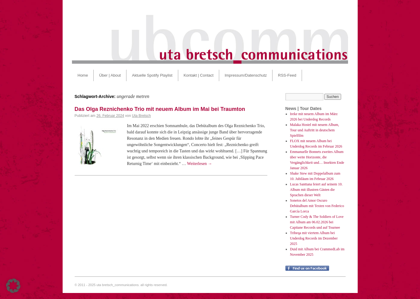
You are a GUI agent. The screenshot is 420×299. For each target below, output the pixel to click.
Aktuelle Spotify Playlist (152, 75)
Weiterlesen (199, 163)
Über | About (110, 75)
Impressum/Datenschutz (246, 75)
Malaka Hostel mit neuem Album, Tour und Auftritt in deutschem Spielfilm (314, 130)
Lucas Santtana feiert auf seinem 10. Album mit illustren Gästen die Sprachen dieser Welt (316, 189)
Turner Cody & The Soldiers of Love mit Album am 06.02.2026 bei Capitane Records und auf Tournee (317, 222)
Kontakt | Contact (199, 75)
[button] (13, 286)
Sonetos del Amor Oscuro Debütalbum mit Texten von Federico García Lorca (317, 205)
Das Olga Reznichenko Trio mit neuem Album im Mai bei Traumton (160, 109)
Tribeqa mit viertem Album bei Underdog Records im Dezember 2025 (314, 238)
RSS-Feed (287, 75)
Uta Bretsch (141, 116)
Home (83, 75)
